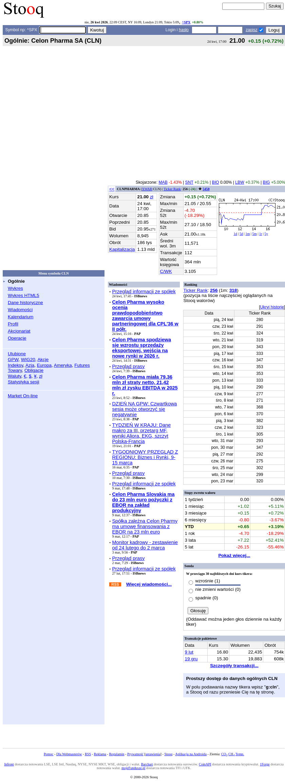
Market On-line (23, 395)
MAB (162, 182)
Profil (13, 323)
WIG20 (28, 359)
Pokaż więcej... (234, 555)
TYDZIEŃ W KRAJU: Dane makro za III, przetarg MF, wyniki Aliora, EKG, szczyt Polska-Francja (141, 433)
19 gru (191, 658)
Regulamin (117, 754)
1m (247, 234)
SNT (189, 182)
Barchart (147, 764)
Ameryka (63, 365)
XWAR (147, 189)
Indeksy (15, 365)
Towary (15, 370)
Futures (82, 365)
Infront (9, 764)
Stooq (168, 754)
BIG (266, 182)
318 (233, 290)
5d (241, 234)
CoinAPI (205, 764)
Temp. (239, 754)
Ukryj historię (272, 307)
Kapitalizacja (122, 249)
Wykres (15, 288)
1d (235, 234)
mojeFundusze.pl (133, 768)
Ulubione (17, 353)
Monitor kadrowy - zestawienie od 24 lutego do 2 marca (145, 545)
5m (254, 234)
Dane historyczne (25, 302)
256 (213, 290)
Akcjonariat (19, 331)
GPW (13, 359)
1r (260, 234)
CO (224, 754)
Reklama (100, 754)
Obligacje (33, 370)
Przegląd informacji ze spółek (143, 291)
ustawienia (153, 754)
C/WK (166, 271)
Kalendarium (20, 316)
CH (231, 754)
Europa (44, 365)
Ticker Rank (172, 189)
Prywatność (135, 754)
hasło (184, 29)
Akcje (43, 359)
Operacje (17, 338)
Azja (29, 365)
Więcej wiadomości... (149, 584)
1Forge (265, 764)
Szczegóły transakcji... (234, 665)
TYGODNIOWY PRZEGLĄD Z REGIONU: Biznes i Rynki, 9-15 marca (145, 457)
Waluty (14, 376)
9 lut (189, 652)
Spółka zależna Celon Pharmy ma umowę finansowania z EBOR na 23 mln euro (144, 526)
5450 (206, 189)
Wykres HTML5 (23, 295)
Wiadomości (20, 309)
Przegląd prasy (128, 366)
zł (40, 376)
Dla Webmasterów (69, 754)
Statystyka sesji (23, 381)
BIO (215, 182)
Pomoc (48, 754)
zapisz (251, 29)
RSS (88, 754)
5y (266, 234)
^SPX (186, 22)
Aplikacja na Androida (191, 754)
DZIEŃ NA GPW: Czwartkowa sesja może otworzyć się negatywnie (144, 409)
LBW (239, 182)
